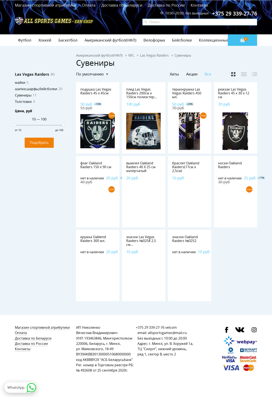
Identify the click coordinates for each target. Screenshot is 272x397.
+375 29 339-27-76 (150, 327)
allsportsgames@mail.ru (167, 333)
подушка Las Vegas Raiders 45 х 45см (95, 91)
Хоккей (44, 40)
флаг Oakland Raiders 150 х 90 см (95, 165)
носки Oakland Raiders (230, 165)
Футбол (24, 40)
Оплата (88, 5)
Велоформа (154, 40)
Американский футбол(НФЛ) (110, 40)
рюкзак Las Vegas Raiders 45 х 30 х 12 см (233, 93)
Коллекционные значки (221, 40)
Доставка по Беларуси (121, 5)
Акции (191, 74)
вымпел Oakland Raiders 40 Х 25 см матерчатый (141, 167)
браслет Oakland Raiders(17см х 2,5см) (185, 167)
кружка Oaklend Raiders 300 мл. (93, 239)
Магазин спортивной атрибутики (46, 5)
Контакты (199, 5)
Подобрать (39, 142)
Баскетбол (67, 40)
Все (208, 74)
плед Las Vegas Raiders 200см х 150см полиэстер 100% (140, 95)
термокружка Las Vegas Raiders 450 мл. (186, 93)
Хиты (174, 74)
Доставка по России (166, 5)
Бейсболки (182, 40)
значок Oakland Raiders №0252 (185, 239)
